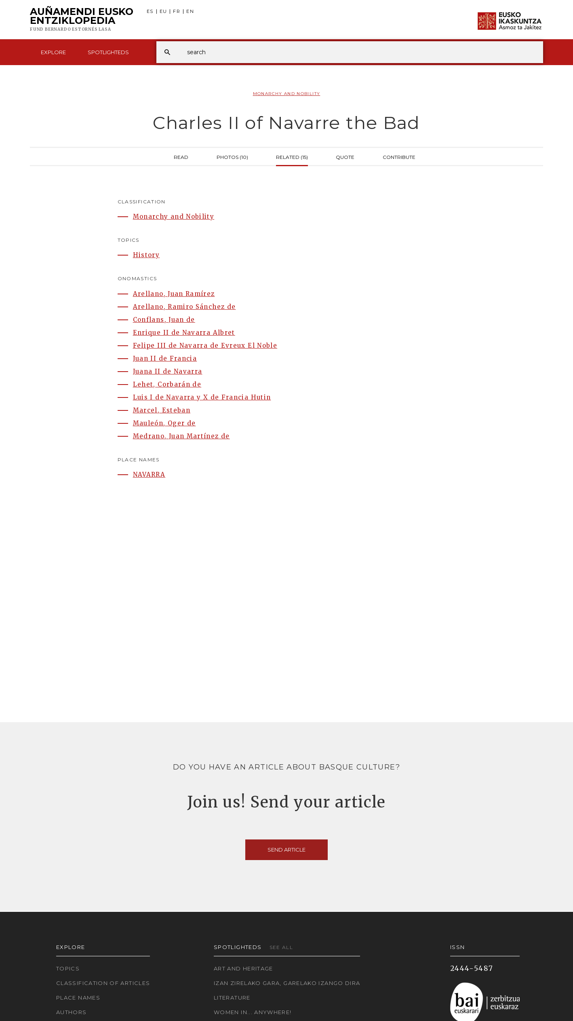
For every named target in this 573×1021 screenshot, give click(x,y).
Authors (71, 1012)
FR (176, 11)
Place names (78, 997)
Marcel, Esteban (161, 410)
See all (281, 947)
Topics (68, 968)
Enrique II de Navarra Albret (184, 332)
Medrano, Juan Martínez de (181, 436)
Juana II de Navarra (167, 371)
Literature (232, 997)
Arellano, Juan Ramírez (174, 294)
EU (163, 11)
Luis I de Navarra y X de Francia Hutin (202, 397)
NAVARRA (149, 474)
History (146, 255)
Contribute (399, 156)
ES (150, 11)
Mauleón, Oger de (164, 423)
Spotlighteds (108, 52)
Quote (345, 156)
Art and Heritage (243, 968)
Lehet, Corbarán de (167, 384)
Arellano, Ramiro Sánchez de (184, 307)
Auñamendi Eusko (81, 20)
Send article (286, 849)
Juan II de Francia (165, 358)
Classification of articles (103, 983)
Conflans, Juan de (164, 319)
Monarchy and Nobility (286, 93)
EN (190, 11)
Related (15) (292, 156)
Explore (53, 52)
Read (181, 156)
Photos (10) (232, 156)
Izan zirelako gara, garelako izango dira (287, 983)
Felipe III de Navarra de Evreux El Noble (205, 345)
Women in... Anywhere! (253, 1012)
